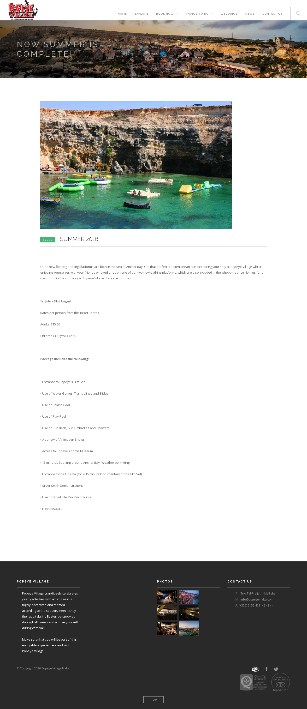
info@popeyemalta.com (257, 599)
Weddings (229, 13)
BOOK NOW (165, 13)
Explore (141, 13)
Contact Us (272, 13)
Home (122, 13)
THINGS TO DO (197, 13)
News (250, 13)
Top (153, 699)
